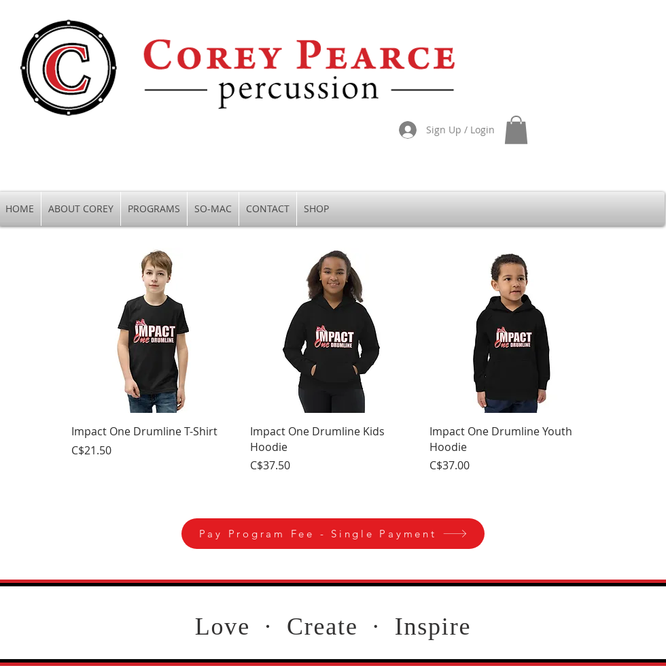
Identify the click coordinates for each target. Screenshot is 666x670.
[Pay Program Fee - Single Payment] (333, 533)
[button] (516, 130)
